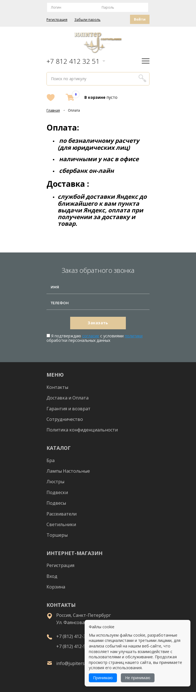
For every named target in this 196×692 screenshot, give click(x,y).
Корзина (55, 587)
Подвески (57, 492)
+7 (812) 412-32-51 (75, 636)
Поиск (142, 78)
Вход (51, 576)
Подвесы (56, 503)
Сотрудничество (64, 419)
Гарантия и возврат (68, 409)
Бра (50, 460)
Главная (53, 110)
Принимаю (103, 677)
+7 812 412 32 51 (73, 61)
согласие (90, 335)
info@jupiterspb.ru (76, 663)
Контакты (57, 387)
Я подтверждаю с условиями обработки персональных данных (94, 338)
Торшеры (57, 535)
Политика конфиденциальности (82, 430)
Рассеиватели (61, 514)
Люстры (55, 481)
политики (134, 335)
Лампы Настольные (68, 471)
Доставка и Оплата (67, 398)
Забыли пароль (87, 20)
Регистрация (56, 20)
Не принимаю (137, 677)
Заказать (98, 322)
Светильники (61, 524)
